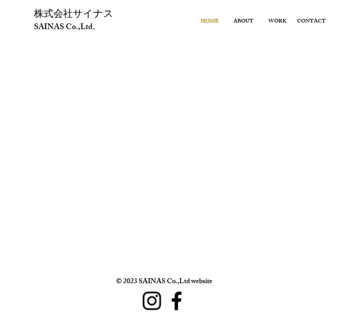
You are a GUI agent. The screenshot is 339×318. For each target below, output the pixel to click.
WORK (277, 21)
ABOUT (243, 21)
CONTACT (311, 21)
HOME (209, 21)
